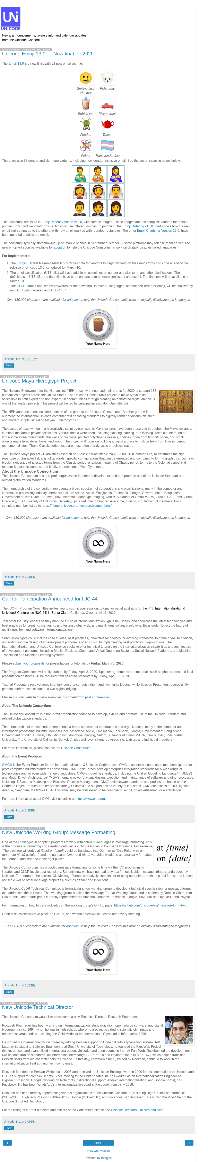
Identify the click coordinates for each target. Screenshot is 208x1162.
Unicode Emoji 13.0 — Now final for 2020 (48, 53)
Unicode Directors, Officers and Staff (137, 1110)
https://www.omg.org (90, 798)
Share (9, 365)
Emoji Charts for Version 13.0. (158, 230)
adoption (60, 247)
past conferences (97, 697)
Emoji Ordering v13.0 (137, 226)
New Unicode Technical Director (37, 1007)
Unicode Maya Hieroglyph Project (39, 381)
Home (98, 1142)
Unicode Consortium (75, 748)
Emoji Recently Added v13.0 (62, 222)
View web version (98, 1150)
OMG (6, 765)
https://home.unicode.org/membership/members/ (76, 505)
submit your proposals (29, 663)
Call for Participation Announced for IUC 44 (50, 599)
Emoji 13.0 (16, 63)
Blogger (106, 1158)
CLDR (21, 286)
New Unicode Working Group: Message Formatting (58, 832)
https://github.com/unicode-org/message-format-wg (150, 905)
